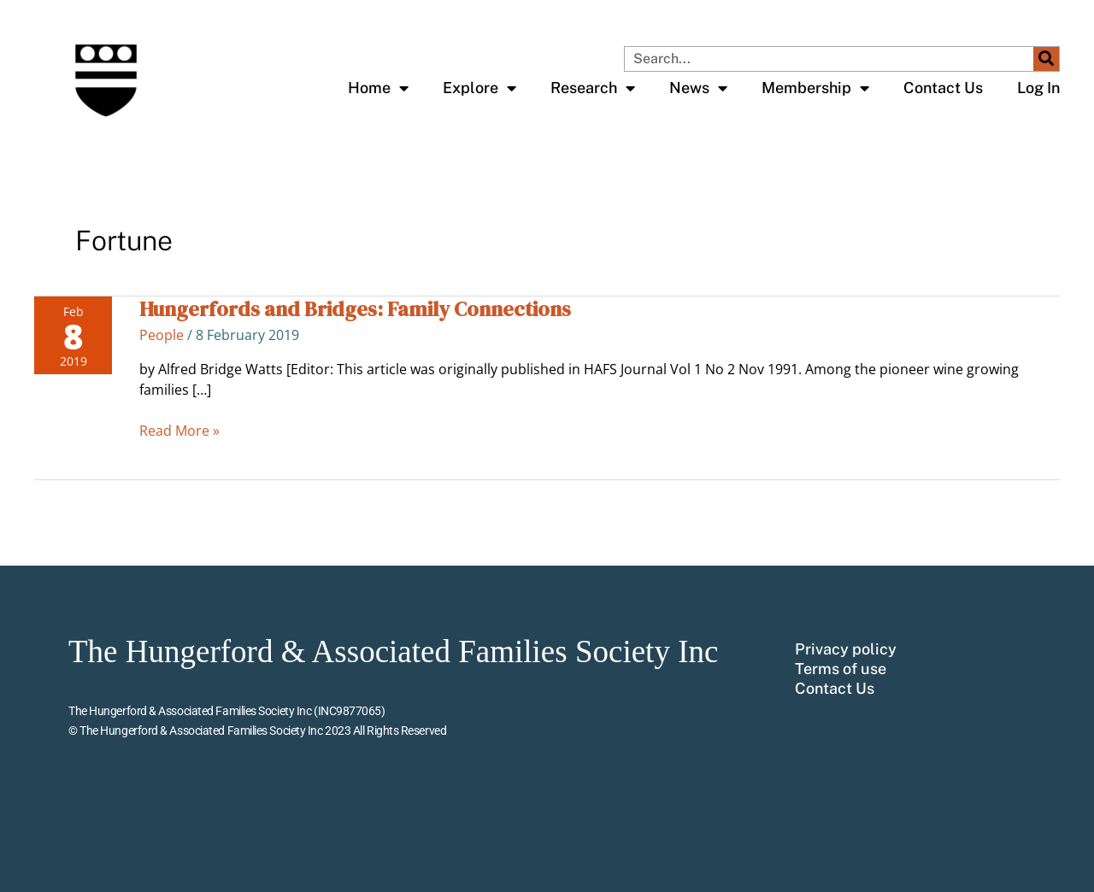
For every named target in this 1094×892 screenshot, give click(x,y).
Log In (1038, 88)
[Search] (1046, 59)
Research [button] (592, 88)
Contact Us (943, 88)
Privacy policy (846, 649)
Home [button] (378, 88)
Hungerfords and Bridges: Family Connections (355, 309)
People (161, 335)
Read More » (179, 430)
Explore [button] (479, 88)
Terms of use (840, 669)
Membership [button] (815, 88)
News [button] (698, 88)
